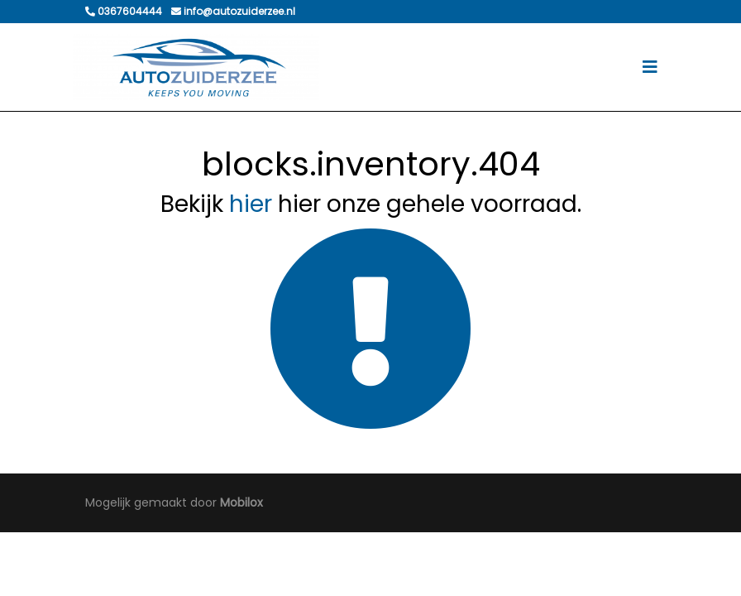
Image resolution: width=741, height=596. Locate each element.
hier (250, 204)
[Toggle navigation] (650, 67)
